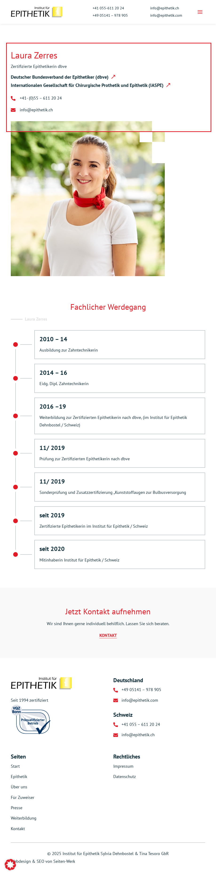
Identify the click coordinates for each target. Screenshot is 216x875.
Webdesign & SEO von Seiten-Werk (43, 861)
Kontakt (18, 828)
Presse (16, 807)
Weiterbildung (23, 818)
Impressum (123, 766)
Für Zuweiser (22, 797)
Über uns (19, 787)
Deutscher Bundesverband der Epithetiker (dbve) (60, 77)
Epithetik (19, 776)
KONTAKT (108, 635)
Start (15, 766)
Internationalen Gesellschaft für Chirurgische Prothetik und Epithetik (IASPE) (87, 85)
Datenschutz (124, 776)
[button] (10, 864)
